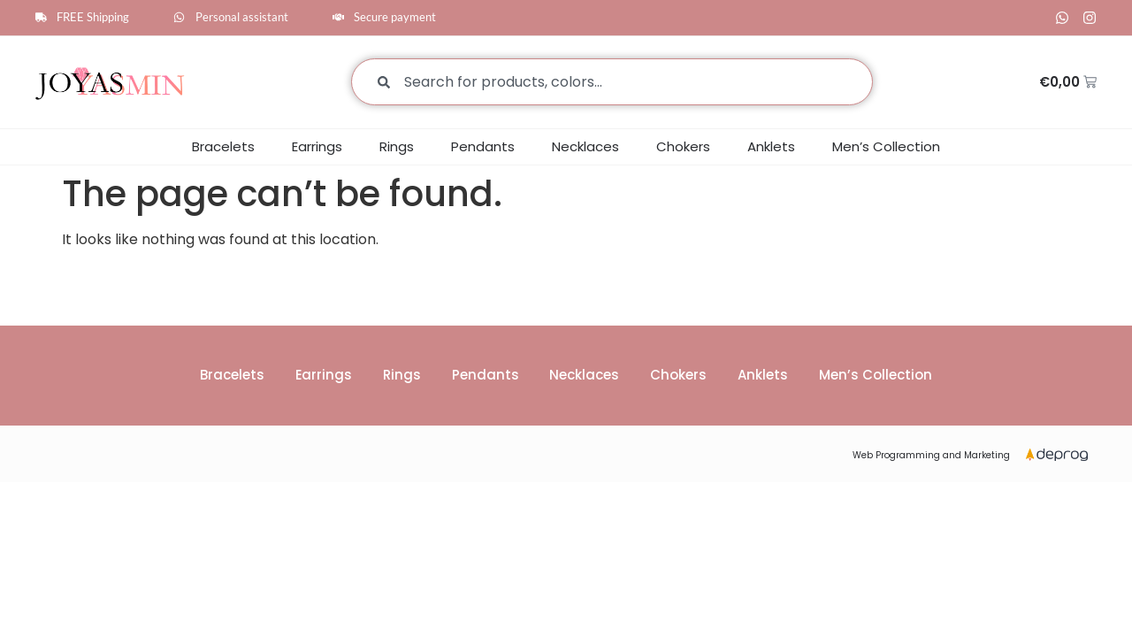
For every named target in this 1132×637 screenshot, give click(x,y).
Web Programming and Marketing (931, 456)
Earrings (317, 147)
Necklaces (585, 147)
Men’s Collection (886, 147)
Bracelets (223, 147)
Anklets (771, 147)
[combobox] (612, 81)
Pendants (483, 147)
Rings (396, 147)
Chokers (683, 147)
